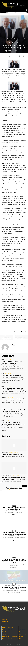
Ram (10, 50)
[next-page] (15, 597)
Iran (2, 359)
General (3, 397)
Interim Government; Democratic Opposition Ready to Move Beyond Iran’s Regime (14, 560)
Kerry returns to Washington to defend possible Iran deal (6, 338)
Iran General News (6, 38)
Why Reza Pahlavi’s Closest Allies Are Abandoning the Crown (14, 508)
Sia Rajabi (14, 514)
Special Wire (4, 452)
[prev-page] (12, 597)
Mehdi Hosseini (14, 567)
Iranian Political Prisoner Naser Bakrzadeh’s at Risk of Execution (11, 363)
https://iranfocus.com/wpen (18, 347)
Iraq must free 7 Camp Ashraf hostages (20, 338)
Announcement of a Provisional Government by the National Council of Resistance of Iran (14, 587)
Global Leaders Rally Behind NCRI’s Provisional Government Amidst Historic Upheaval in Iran (14, 534)
